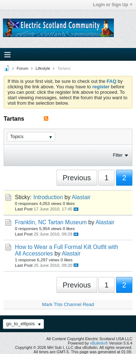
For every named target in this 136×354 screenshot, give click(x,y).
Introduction (48, 197)
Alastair (81, 197)
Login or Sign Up (112, 4)
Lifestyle (43, 68)
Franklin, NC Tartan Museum (51, 222)
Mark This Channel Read (68, 304)
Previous (77, 178)
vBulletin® (99, 343)
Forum (22, 68)
